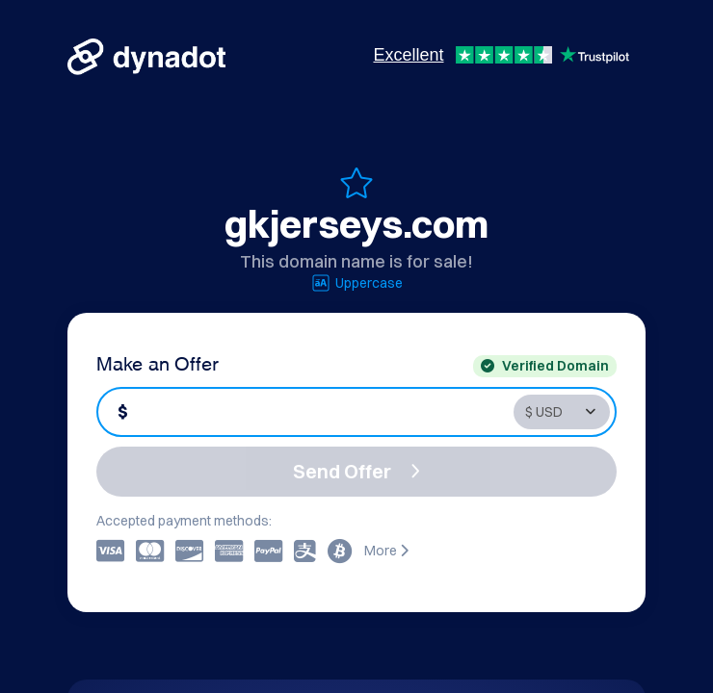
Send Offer (356, 471)
